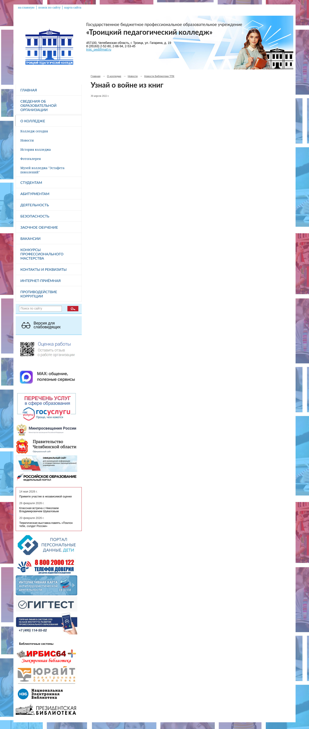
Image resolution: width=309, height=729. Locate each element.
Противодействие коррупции (38, 294)
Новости (27, 140)
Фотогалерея (30, 159)
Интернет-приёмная (40, 280)
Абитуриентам (34, 193)
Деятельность (34, 205)
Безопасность (34, 216)
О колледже (32, 121)
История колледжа (35, 149)
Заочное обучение (39, 227)
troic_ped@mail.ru (98, 49)
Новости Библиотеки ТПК (159, 76)
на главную (26, 7)
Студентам (31, 182)
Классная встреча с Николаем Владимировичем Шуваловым (39, 510)
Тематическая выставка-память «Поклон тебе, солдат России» (46, 524)
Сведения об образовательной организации (38, 105)
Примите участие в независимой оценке (45, 496)
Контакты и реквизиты (43, 269)
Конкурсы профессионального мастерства (41, 253)
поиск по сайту (49, 7)
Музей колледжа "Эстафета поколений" (42, 170)
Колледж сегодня (34, 131)
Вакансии (30, 238)
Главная (28, 90)
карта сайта (72, 7)
